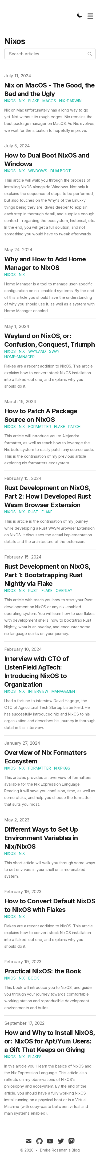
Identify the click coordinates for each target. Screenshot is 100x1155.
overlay (64, 590)
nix (22, 100)
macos (49, 100)
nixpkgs (62, 768)
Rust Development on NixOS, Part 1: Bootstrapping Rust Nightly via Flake (47, 575)
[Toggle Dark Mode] (79, 15)
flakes (35, 1056)
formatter (39, 426)
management (64, 691)
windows (37, 171)
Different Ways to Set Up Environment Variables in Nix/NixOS (41, 837)
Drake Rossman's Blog (60, 1150)
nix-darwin (70, 100)
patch (74, 426)
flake (33, 100)
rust (33, 512)
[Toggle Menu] (90, 15)
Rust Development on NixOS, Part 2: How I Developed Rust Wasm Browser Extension (47, 496)
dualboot (60, 171)
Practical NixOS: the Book (42, 971)
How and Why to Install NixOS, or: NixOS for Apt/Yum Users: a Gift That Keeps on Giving (49, 1041)
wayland (37, 351)
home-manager (19, 356)
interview (38, 691)
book (33, 978)
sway (54, 351)
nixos (10, 100)
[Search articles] (50, 53)
